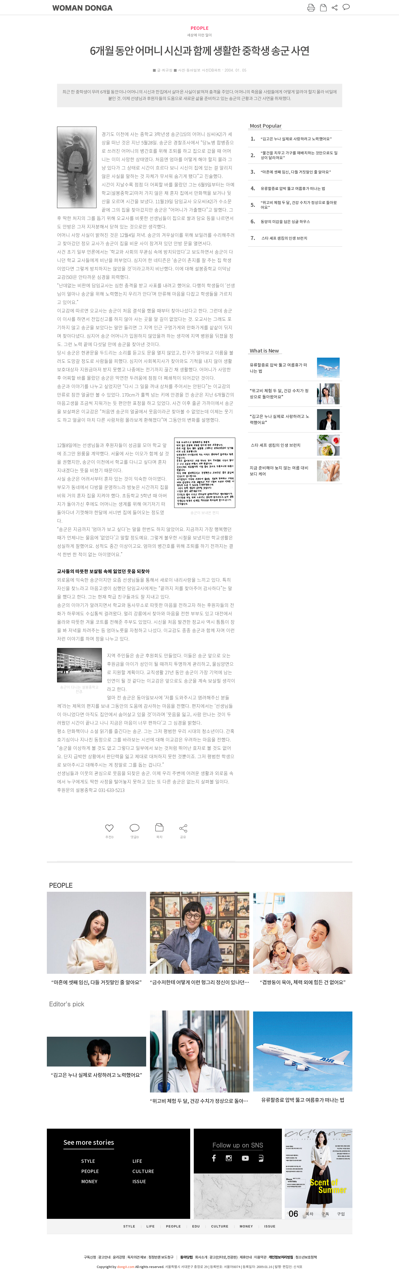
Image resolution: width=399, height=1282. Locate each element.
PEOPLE (199, 28)
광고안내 (104, 1257)
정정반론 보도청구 (160, 1257)
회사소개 (201, 1257)
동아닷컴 (186, 1257)
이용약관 (260, 1257)
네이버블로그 (261, 1158)
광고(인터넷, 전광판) (223, 1257)
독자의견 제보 (136, 1257)
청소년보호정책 (306, 1257)
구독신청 (90, 1257)
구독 (325, 1214)
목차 (309, 1214)
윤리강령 (119, 1257)
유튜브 (245, 1158)
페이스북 (214, 1158)
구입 (341, 1214)
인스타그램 (229, 1158)
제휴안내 (246, 1257)
